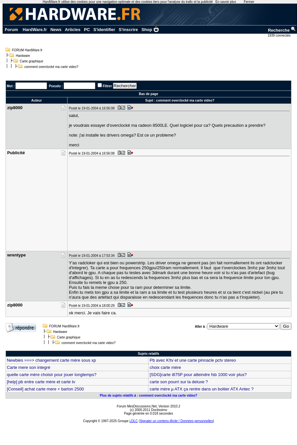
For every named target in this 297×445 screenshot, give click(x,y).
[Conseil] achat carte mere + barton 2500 (45, 389)
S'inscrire (128, 29)
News (55, 29)
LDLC (134, 421)
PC (87, 29)
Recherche (282, 30)
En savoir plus (225, 2)
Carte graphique (31, 61)
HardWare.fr (35, 29)
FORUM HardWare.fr (27, 50)
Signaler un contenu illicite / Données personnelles (176, 421)
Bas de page (148, 94)
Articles (73, 29)
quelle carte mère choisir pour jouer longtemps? (52, 374)
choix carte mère (165, 367)
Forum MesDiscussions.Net (137, 406)
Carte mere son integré (28, 367)
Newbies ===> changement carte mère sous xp (51, 360)
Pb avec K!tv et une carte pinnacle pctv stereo (192, 360)
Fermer (249, 2)
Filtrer (107, 86)
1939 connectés (279, 35)
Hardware (23, 56)
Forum (11, 29)
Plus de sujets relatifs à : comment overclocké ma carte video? (148, 395)
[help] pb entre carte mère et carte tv (41, 381)
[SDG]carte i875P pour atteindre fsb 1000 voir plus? (198, 374)
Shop (150, 29)
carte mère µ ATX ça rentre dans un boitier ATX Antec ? (201, 389)
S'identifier (104, 29)
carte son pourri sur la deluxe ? (178, 381)
